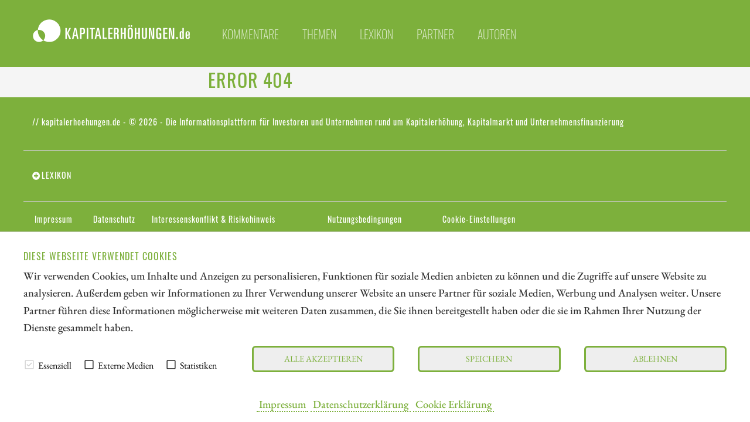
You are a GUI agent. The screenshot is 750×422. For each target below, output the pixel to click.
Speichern (489, 358)
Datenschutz (114, 219)
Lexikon (376, 34)
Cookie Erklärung (453, 404)
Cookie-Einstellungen (479, 219)
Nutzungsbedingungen (365, 219)
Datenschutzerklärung (360, 404)
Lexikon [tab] (56, 175)
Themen (319, 34)
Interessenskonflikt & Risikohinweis (213, 219)
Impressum (282, 404)
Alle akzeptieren (323, 358)
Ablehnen (655, 358)
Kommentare (250, 34)
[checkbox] (29, 364)
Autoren (497, 34)
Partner (435, 34)
